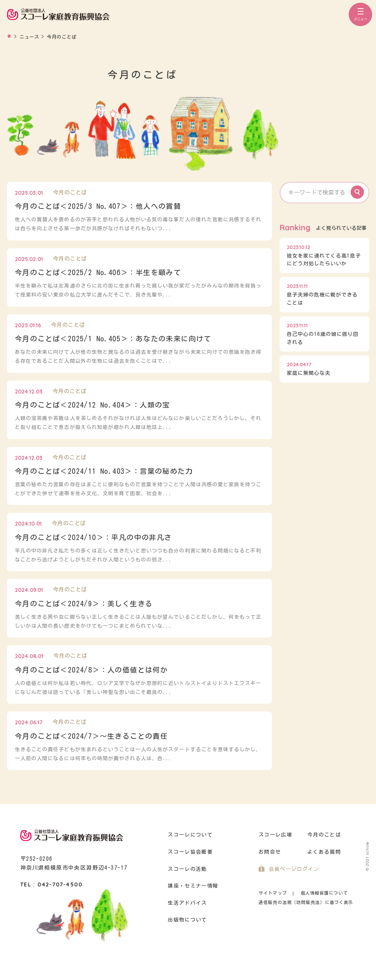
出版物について (187, 919)
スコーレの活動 (187, 869)
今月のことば (324, 834)
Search (357, 192)
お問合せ (270, 851)
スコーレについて (190, 834)
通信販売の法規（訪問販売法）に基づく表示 (306, 902)
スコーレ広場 (275, 834)
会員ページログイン (294, 869)
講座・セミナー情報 (193, 885)
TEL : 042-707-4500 (51, 884)
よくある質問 (324, 851)
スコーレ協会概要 (190, 851)
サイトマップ (273, 893)
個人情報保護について (324, 893)
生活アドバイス (187, 903)
